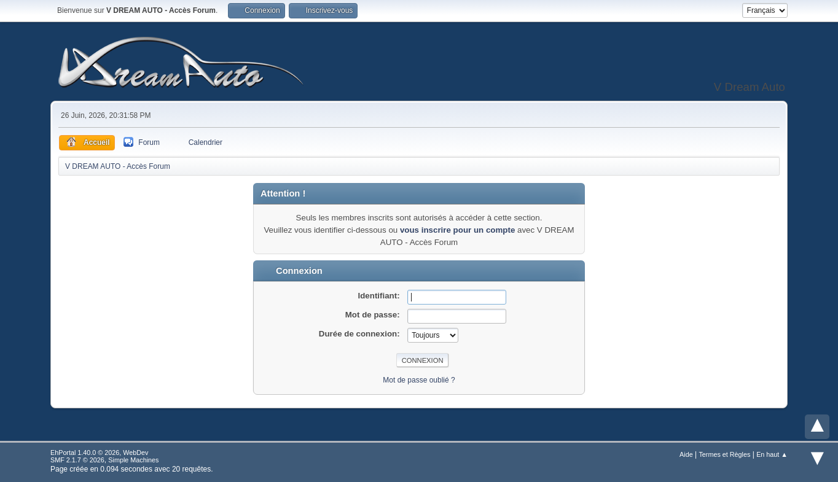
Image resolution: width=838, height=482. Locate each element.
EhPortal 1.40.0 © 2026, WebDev (99, 452)
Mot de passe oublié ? (419, 380)
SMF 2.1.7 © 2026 (77, 460)
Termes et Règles (724, 454)
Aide (686, 454)
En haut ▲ (772, 454)
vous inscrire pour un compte (457, 230)
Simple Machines (133, 460)
